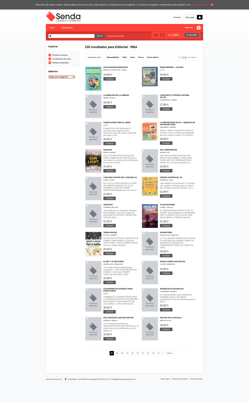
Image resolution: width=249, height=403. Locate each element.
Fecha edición (152, 57)
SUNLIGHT (107, 150)
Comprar (109, 79)
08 (148, 353)
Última (169, 353)
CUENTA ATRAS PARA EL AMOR (117, 122)
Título (124, 57)
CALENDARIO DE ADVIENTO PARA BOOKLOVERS (118, 290)
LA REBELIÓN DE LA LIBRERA (116, 95)
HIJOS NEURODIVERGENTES (115, 67)
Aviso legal (165, 379)
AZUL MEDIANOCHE (168, 150)
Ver (179, 57)
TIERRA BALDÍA (110, 232)
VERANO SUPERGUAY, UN (171, 177)
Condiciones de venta (61, 59)
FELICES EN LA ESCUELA (171, 318)
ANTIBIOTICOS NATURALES (172, 289)
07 (143, 353)
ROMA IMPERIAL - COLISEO (171, 67)
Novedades (67, 27)
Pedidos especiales (60, 63)
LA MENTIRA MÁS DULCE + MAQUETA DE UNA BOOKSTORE (177, 124)
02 (117, 353)
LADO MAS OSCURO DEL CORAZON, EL (120, 177)
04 (127, 353)
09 (153, 353)
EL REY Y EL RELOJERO (113, 261)
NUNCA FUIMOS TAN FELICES (172, 261)
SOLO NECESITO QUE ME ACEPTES (118, 318)
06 (138, 353)
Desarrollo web (196, 379)
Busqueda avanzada (115, 36)
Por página (192, 57)
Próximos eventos (60, 55)
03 (122, 353)
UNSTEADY (108, 205)
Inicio (52, 27)
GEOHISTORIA (166, 232)
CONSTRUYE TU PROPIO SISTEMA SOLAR (174, 96)
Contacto (177, 17)
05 (132, 353)
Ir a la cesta (192, 35)
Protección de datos (180, 379)
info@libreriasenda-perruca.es (124, 379)
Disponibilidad (113, 57)
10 (158, 353)
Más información (200, 4)
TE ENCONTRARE (167, 205)
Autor (132, 57)
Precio (141, 57)
